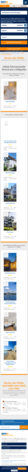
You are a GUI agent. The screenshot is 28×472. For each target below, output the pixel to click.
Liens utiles (4, 444)
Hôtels (4, 6)
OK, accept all (22, 468)
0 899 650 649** (14, 49)
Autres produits (6, 447)
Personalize (14, 470)
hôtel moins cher (18, 438)
